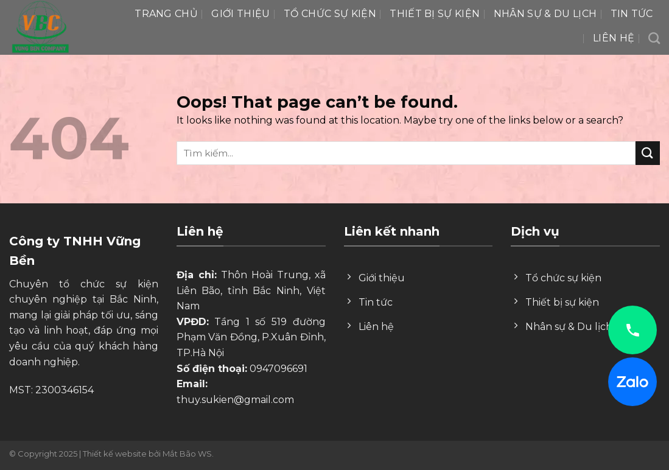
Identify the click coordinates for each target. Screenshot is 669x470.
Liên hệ (613, 38)
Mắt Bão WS (187, 453)
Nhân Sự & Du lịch (545, 13)
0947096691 (278, 368)
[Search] (654, 38)
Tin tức (632, 13)
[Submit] (648, 153)
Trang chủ (166, 13)
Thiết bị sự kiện (435, 13)
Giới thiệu (240, 13)
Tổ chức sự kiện (330, 13)
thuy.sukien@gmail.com (235, 399)
